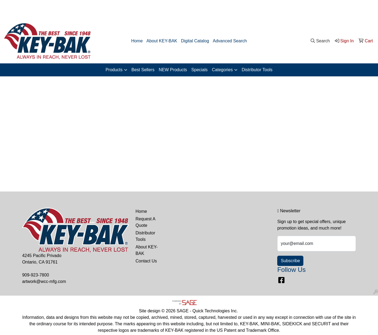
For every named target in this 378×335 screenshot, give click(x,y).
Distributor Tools (257, 69)
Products (114, 69)
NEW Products (173, 69)
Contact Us (146, 261)
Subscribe (290, 260)
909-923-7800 (310, 9)
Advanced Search (230, 41)
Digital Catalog (195, 41)
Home (137, 41)
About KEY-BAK (162, 41)
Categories (222, 69)
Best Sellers (142, 69)
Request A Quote (145, 222)
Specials (199, 69)
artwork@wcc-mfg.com (350, 9)
